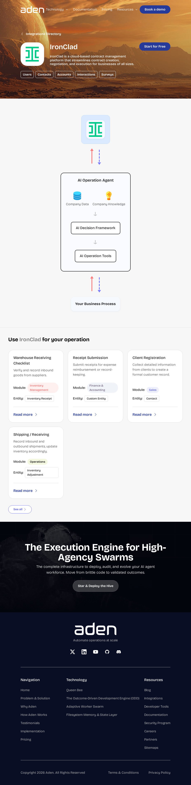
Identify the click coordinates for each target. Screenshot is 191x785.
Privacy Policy (159, 773)
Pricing (107, 9)
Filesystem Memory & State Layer (91, 715)
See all (20, 509)
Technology (57, 9)
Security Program (157, 723)
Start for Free (154, 46)
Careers (150, 731)
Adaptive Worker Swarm (84, 706)
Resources (127, 9)
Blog (147, 690)
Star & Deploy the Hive (95, 586)
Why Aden (28, 706)
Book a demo (155, 9)
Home (25, 690)
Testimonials (30, 723)
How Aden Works (34, 715)
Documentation (85, 9)
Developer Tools (156, 706)
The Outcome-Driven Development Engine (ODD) (102, 698)
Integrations (153, 698)
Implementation (33, 731)
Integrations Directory (41, 34)
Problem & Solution (35, 698)
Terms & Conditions (123, 773)
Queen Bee (74, 690)
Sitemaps (151, 748)
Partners (150, 739)
